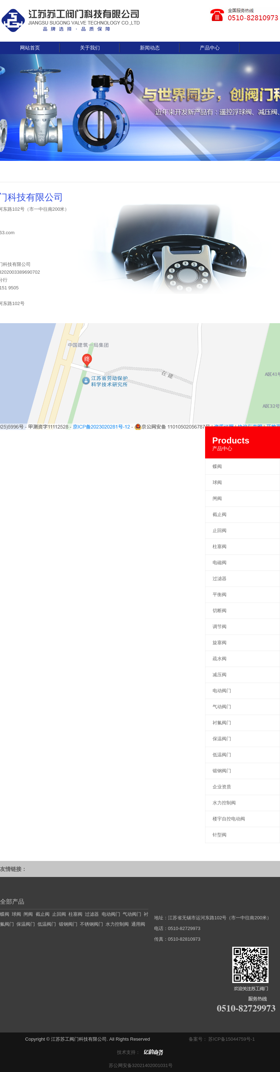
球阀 (217, 482)
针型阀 (219, 834)
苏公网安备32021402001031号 (140, 1065)
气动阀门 (222, 706)
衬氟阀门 (222, 722)
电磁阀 (219, 562)
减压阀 (219, 674)
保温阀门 (222, 738)
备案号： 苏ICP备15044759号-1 (222, 1039)
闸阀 (217, 498)
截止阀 (219, 514)
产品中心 (210, 48)
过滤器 (219, 578)
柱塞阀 (219, 546)
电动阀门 (222, 690)
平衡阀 (219, 594)
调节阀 (219, 626)
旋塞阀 (219, 642)
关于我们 (90, 48)
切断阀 (219, 610)
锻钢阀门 (222, 770)
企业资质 (222, 786)
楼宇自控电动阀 (229, 818)
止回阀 (219, 530)
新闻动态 (150, 48)
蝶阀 (217, 466)
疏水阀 (219, 658)
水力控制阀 (224, 802)
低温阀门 (222, 754)
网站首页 (30, 48)
